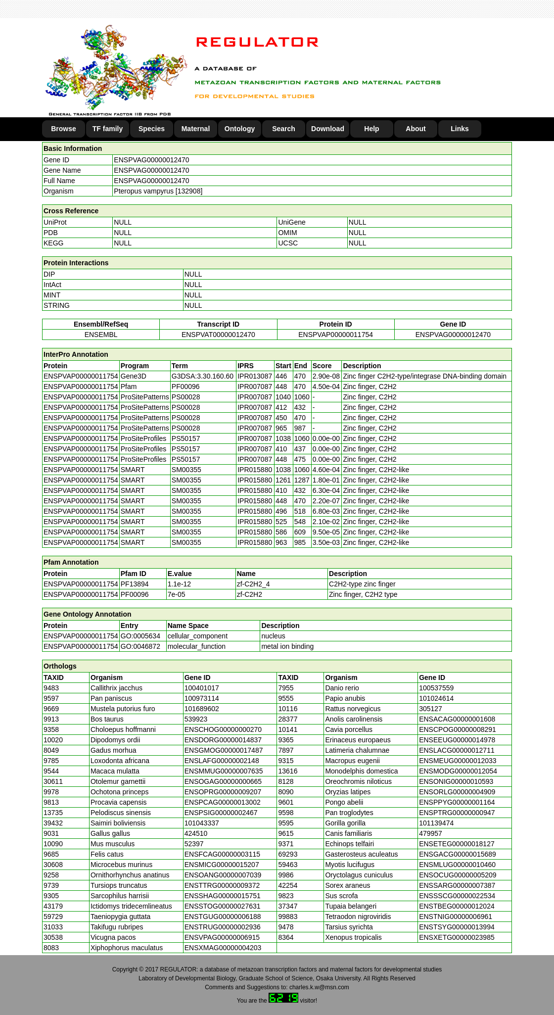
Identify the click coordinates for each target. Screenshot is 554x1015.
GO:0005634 (140, 636)
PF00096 (135, 594)
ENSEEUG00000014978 (457, 740)
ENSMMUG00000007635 (224, 771)
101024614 (436, 698)
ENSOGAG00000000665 (223, 781)
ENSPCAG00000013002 (223, 802)
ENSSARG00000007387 (457, 885)
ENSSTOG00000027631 (223, 906)
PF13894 (135, 584)
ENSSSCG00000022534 (457, 896)
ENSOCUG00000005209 (457, 875)
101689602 (202, 709)
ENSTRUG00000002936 (223, 927)
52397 (194, 844)
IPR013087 (254, 376)
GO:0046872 (140, 646)
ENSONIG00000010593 (456, 781)
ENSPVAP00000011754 (335, 334)
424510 (196, 833)
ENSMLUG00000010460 (457, 865)
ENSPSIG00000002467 (221, 813)
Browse (63, 129)
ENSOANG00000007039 (223, 875)
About (415, 129)
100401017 (202, 688)
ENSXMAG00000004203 (223, 948)
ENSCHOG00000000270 (223, 729)
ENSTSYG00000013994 (457, 927)
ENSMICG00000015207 (222, 865)
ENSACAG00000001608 (457, 719)
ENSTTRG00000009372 (222, 885)
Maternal (196, 129)
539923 (196, 719)
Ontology (240, 129)
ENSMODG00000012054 (458, 771)
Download (327, 129)
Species (151, 129)
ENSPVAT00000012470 (218, 334)
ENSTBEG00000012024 (457, 906)
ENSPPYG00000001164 (457, 802)
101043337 (202, 823)
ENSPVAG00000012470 (151, 160)
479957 (430, 833)
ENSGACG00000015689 (457, 854)
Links (460, 129)
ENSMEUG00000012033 (457, 761)
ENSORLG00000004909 (457, 792)
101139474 (436, 823)
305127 (430, 709)
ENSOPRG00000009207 (223, 792)
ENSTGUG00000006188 (223, 916)
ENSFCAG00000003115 (222, 854)
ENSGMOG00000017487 (224, 750)
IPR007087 (254, 386)
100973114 (202, 698)
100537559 (436, 688)
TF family (107, 129)
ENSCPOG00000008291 (457, 729)
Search (283, 129)
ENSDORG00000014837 (223, 740)
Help (371, 129)
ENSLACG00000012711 (457, 750)
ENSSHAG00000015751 (223, 896)
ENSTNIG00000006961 (455, 916)
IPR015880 (254, 470)
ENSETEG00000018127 (457, 844)
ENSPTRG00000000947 (457, 813)
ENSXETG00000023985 (457, 937)
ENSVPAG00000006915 (222, 937)
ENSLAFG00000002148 (222, 761)
